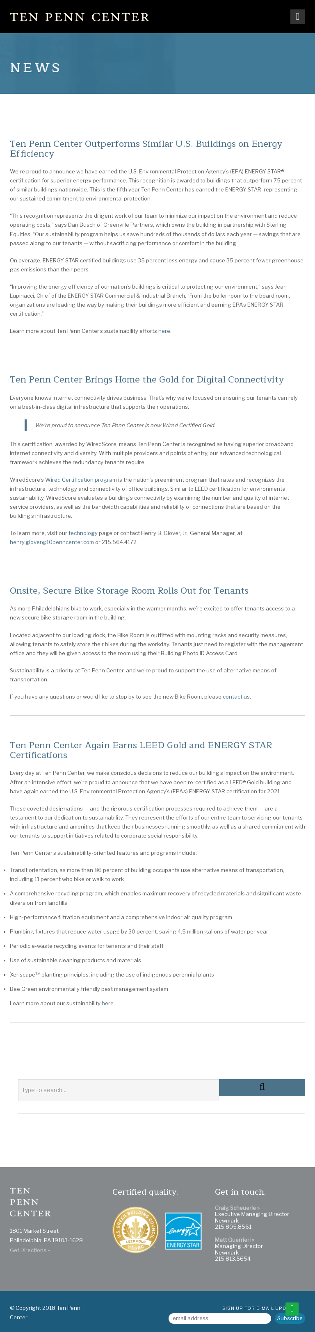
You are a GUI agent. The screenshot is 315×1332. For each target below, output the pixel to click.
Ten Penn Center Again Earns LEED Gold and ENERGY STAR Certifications (141, 750)
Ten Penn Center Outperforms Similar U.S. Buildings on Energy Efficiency (146, 149)
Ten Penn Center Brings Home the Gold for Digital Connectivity (147, 379)
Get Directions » (30, 1250)
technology (83, 533)
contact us (236, 696)
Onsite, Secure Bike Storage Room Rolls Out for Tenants (129, 590)
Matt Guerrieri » (234, 1239)
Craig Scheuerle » (237, 1207)
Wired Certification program (81, 479)
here (108, 1003)
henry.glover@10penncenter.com (52, 542)
